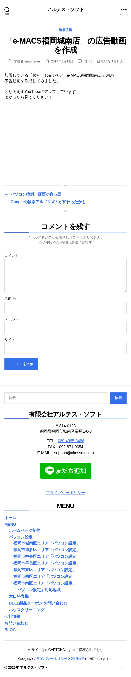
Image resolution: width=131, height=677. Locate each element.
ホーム (10, 518)
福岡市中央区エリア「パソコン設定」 (46, 556)
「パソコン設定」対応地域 (37, 590)
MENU (10, 524)
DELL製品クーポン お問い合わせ (38, 603)
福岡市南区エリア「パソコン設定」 (44, 583)
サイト (9, 340)
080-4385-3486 (71, 441)
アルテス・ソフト (65, 9)
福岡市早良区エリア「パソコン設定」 (46, 563)
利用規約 (78, 659)
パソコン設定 (20, 537)
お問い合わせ (16, 623)
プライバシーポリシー (65, 492)
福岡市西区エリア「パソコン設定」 (44, 576)
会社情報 (12, 616)
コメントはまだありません (103, 61)
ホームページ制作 (24, 530)
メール (11, 319)
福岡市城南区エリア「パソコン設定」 (46, 543)
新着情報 (65, 29)
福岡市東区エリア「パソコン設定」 (44, 570)
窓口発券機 (19, 596)
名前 (10, 298)
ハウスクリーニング (26, 610)
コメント (13, 255)
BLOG (10, 630)
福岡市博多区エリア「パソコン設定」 (46, 550)
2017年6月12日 (62, 61)
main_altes (33, 61)
